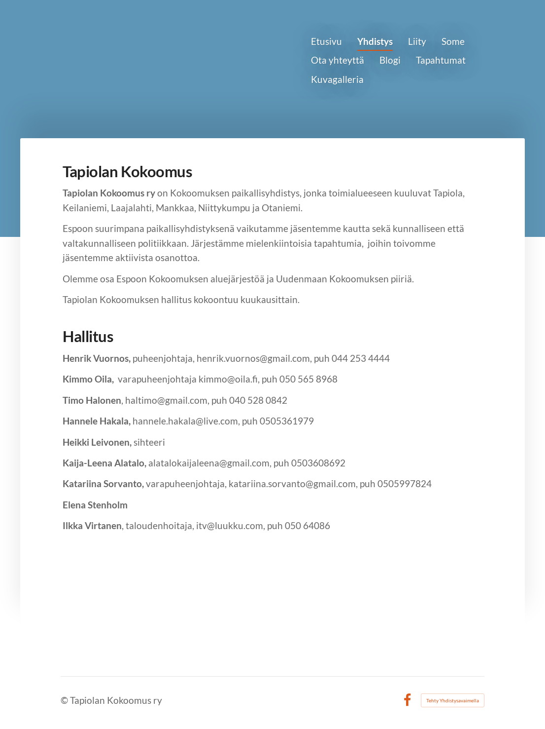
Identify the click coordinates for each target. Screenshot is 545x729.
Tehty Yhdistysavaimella (452, 700)
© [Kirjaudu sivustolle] (65, 700)
